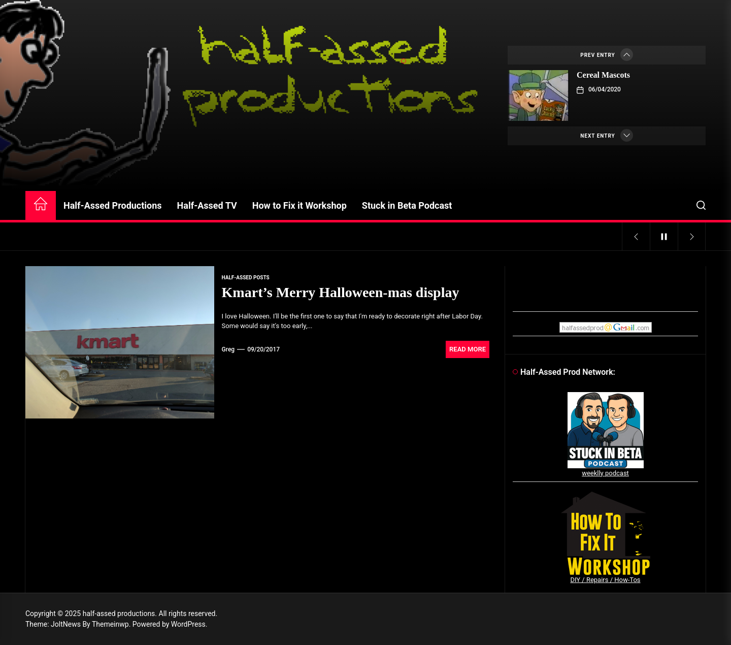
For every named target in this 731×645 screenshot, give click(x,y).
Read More (467, 349)
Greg (228, 349)
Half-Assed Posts (246, 277)
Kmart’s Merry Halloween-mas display (340, 292)
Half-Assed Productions (112, 205)
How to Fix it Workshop (299, 205)
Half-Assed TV (207, 205)
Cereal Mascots (603, 75)
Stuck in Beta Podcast (407, 205)
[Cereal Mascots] (538, 95)
